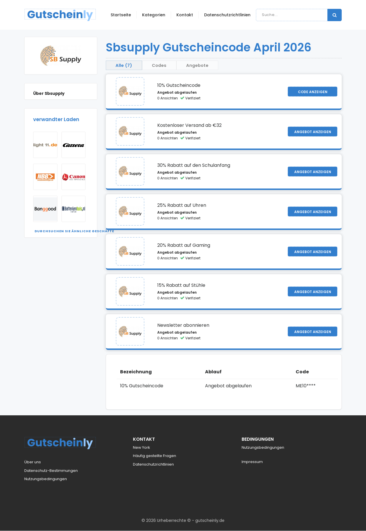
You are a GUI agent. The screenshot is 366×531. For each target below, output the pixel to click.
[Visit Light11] (45, 145)
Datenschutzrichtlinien (227, 15)
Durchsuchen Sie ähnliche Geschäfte (74, 231)
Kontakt (184, 15)
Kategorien (153, 15)
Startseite (121, 15)
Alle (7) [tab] (126, 65)
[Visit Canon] (73, 177)
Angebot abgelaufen (177, 93)
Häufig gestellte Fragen (154, 456)
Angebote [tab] (207, 65)
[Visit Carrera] (73, 145)
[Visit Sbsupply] (130, 92)
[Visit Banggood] (45, 209)
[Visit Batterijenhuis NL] (73, 209)
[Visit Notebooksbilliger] (45, 177)
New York (141, 447)
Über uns (32, 462)
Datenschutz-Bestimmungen (51, 471)
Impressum (252, 462)
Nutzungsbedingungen (45, 479)
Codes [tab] (165, 65)
